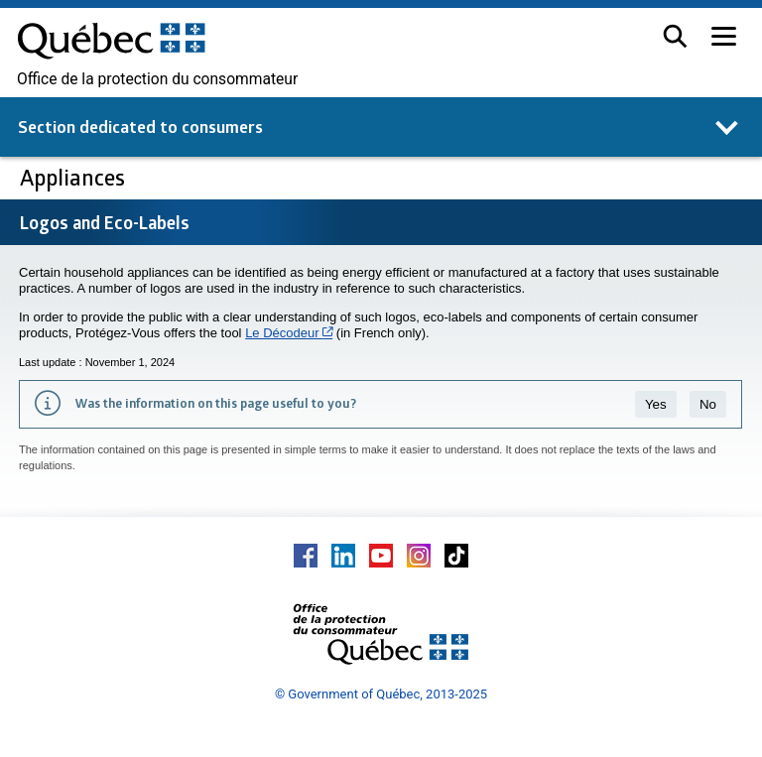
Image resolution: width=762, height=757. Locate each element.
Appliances (75, 177)
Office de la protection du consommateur (157, 79)
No (707, 404)
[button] (675, 36)
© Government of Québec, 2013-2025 (381, 694)
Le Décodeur (288, 332)
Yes (656, 404)
